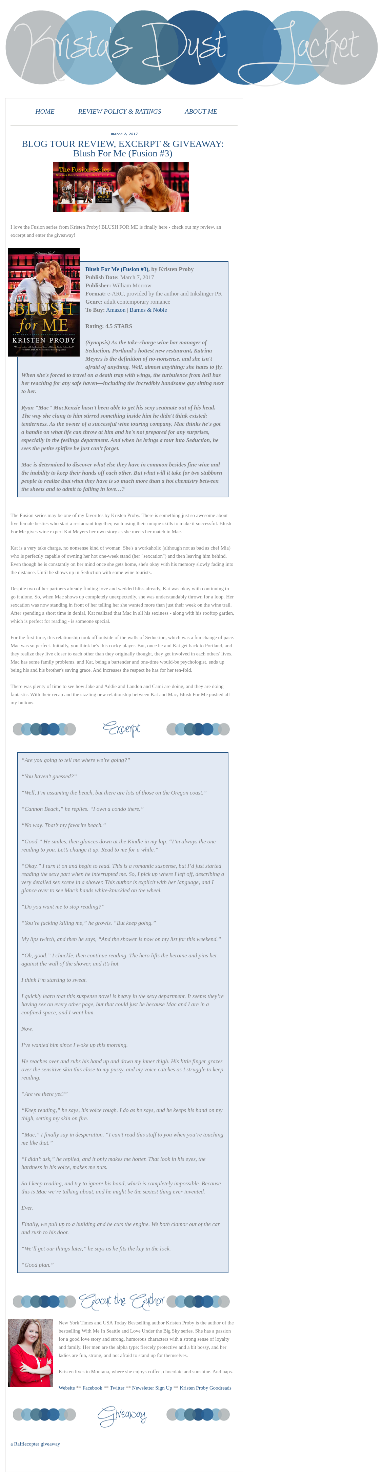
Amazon (116, 310)
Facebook (92, 1388)
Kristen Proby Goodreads (205, 1388)
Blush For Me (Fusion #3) (116, 269)
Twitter (117, 1388)
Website (67, 1388)
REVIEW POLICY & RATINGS (119, 111)
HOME (45, 111)
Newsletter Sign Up (152, 1388)
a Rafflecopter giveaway (35, 1444)
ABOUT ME (201, 111)
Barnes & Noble (148, 310)
